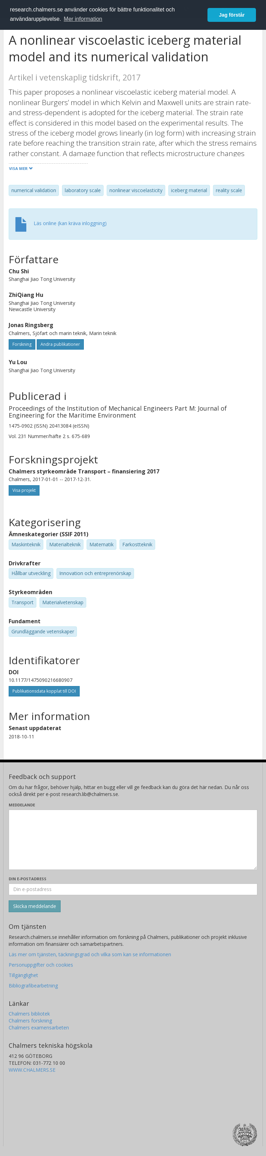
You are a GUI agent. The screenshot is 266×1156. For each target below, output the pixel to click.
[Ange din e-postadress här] (133, 889)
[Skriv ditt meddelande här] (133, 840)
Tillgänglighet (23, 975)
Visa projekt (24, 490)
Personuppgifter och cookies (41, 964)
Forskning (22, 344)
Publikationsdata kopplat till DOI (44, 691)
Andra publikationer (60, 344)
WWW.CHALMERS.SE (32, 1070)
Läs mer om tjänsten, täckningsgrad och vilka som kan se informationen (90, 954)
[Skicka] (35, 906)
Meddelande (22, 804)
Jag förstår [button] (232, 15)
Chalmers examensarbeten (39, 1027)
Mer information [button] (83, 19)
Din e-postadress (27, 878)
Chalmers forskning (30, 1020)
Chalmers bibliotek (29, 1013)
